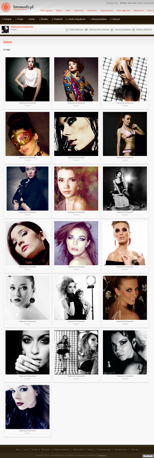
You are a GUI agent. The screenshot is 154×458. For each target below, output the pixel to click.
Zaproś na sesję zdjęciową (99, 29)
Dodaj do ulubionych (144, 29)
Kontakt (34, 449)
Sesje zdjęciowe (123, 10)
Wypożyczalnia (106, 10)
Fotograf (7, 19)
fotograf (27, 105)
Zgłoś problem (78, 449)
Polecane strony (120, 449)
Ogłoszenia (78, 10)
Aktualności (92, 10)
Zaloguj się (112, 3)
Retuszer (116, 19)
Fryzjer (20, 19)
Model (32, 19)
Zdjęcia (59, 10)
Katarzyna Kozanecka (22, 26)
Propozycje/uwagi (103, 449)
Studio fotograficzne (77, 19)
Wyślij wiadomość (76, 29)
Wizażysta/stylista (99, 19)
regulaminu (102, 455)
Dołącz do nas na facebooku (148, 456)
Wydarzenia (139, 10)
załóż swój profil (137, 3)
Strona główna (46, 10)
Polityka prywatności (61, 449)
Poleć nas (134, 449)
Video (68, 10)
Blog (17, 449)
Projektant (58, 19)
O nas (25, 449)
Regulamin (45, 449)
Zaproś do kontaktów (123, 29)
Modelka (44, 19)
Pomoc (90, 449)
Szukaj (150, 10)
